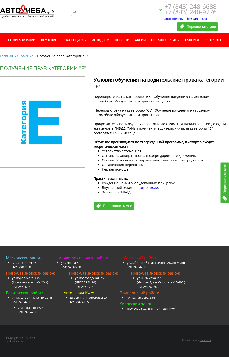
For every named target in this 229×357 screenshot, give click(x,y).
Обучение (49, 40)
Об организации (21, 40)
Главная (6, 56)
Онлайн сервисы (165, 40)
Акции (140, 40)
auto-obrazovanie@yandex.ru (185, 18)
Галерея (192, 40)
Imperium (205, 340)
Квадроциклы (74, 40)
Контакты (213, 40)
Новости (122, 40)
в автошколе (147, 187)
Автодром (100, 40)
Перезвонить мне (225, 178)
